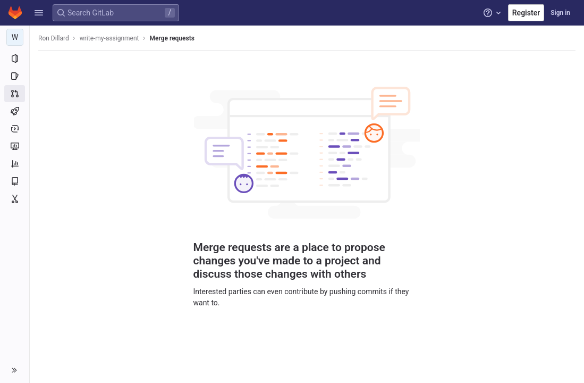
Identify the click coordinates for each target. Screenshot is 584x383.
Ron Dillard (53, 38)
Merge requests (172, 38)
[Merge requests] (14, 93)
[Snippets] (14, 198)
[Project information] (14, 58)
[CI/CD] (14, 111)
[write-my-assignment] (15, 37)
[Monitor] (14, 146)
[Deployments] (14, 128)
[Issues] (14, 76)
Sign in (560, 12)
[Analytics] (14, 163)
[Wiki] (14, 181)
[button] (38, 12)
